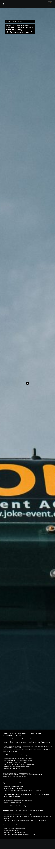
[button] (3, 4)
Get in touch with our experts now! (18, 776)
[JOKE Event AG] (50, 4)
